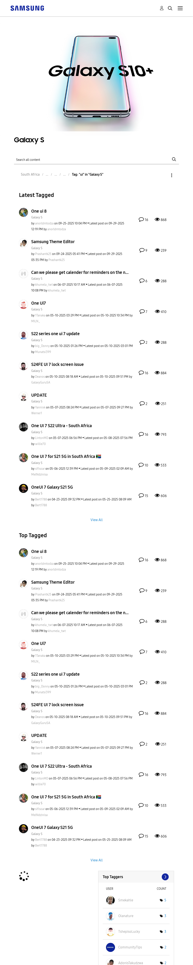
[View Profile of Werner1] (36, 413)
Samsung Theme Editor (53, 241)
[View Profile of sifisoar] (40, 469)
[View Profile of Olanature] (125, 916)
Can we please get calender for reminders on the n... (80, 272)
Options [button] (164, 175)
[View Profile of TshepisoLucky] (129, 932)
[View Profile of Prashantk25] (43, 254)
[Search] (96, 159)
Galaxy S (36, 217)
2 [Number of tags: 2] (165, 947)
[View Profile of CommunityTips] (130, 947)
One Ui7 (38, 303)
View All (96, 520)
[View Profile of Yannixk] (40, 407)
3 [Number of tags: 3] (165, 916)
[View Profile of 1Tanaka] (40, 315)
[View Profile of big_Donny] (42, 346)
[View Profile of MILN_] (35, 321)
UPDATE (39, 395)
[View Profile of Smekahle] (125, 900)
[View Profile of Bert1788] (41, 499)
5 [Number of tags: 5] (165, 900)
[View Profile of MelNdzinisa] (39, 474)
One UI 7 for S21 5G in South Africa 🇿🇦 (66, 456)
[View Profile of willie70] (40, 444)
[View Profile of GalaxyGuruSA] (40, 382)
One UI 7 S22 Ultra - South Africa (61, 425)
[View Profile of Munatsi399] (43, 352)
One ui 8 (39, 211)
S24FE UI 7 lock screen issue (57, 364)
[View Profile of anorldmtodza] (44, 223)
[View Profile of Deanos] (40, 377)
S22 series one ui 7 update (55, 333)
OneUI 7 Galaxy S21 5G (52, 487)
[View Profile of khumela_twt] (44, 285)
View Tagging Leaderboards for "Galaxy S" (136, 877)
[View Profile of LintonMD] (41, 438)
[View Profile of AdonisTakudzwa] (130, 963)
